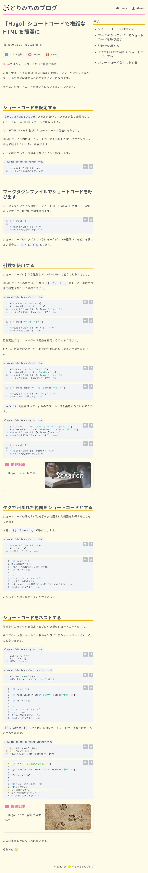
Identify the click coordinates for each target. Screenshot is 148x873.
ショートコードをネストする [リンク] (32, 618)
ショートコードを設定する (116, 29)
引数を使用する (108, 46)
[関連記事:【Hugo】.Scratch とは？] (48, 475)
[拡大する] (85, 166)
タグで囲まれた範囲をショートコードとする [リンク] (47, 508)
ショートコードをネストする (117, 62)
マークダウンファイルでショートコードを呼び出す (121, 37)
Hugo (34, 54)
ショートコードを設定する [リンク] (30, 108)
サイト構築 (13, 54)
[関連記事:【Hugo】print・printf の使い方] (48, 817)
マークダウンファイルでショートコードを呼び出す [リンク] (47, 194)
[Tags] (121, 8)
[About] (138, 8)
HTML (51, 54)
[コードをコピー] (91, 166)
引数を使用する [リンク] (18, 266)
